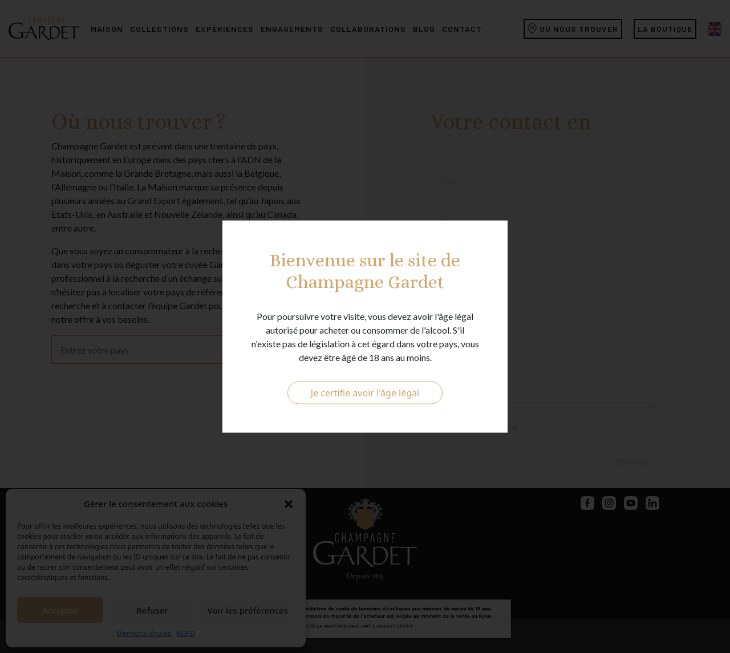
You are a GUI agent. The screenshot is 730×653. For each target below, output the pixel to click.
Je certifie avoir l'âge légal (365, 393)
